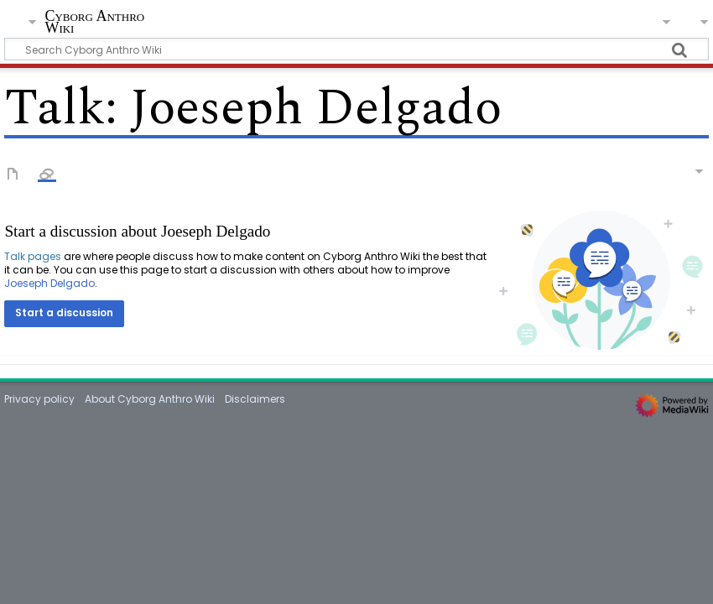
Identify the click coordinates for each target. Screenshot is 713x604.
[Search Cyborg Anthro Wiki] (356, 49)
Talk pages (32, 256)
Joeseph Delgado (49, 283)
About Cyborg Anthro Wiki (150, 399)
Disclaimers (255, 399)
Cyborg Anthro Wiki (94, 22)
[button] (64, 313)
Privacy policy (39, 399)
